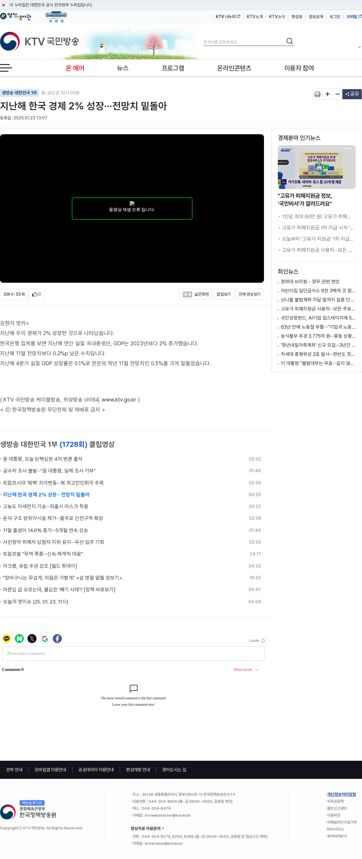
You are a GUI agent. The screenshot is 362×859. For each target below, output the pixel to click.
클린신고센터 (337, 808)
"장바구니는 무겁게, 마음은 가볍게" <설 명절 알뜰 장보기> (62, 578)
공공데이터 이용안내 (96, 770)
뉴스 (122, 68)
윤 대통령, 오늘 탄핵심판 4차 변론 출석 (43, 459)
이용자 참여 (299, 68)
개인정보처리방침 (341, 794)
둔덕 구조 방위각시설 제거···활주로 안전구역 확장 (53, 518)
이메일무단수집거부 (342, 822)
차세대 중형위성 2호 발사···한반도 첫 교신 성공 (318, 354)
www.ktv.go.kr (119, 399)
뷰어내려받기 (337, 836)
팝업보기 (224, 294)
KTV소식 (277, 16)
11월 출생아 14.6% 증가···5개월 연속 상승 (45, 530)
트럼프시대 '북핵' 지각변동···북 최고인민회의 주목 (53, 483)
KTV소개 (255, 16)
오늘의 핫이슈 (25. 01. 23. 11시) (35, 602)
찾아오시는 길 (174, 770)
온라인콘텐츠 (234, 68)
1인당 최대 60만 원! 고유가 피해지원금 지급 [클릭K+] (318, 216)
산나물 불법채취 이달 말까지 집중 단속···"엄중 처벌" (318, 300)
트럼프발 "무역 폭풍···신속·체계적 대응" (43, 554)
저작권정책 (335, 801)
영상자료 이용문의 (145, 828)
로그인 (334, 16)
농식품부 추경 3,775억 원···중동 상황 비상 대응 (318, 336)
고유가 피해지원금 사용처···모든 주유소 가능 (318, 250)
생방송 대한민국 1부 (19, 93)
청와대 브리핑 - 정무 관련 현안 (310, 282)
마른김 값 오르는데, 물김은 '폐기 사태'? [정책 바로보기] (59, 590)
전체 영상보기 (250, 294)
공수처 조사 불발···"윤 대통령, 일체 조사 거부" (49, 471)
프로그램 (173, 68)
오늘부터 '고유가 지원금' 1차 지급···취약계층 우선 (318, 239)
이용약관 (333, 815)
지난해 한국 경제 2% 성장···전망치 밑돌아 (46, 495)
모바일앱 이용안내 (50, 770)
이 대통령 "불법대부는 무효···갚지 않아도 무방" (318, 363)
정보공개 (316, 16)
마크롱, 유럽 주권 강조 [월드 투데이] (40, 566)
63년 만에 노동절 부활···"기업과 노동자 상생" (318, 327)
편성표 (296, 16)
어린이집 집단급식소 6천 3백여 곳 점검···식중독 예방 (318, 291)
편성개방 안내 (138, 770)
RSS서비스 (335, 829)
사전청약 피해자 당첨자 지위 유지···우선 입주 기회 (53, 542)
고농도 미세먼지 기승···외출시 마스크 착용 (45, 506)
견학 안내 (14, 770)
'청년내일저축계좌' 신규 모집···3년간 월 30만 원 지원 (318, 345)
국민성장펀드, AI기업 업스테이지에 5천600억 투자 (318, 318)
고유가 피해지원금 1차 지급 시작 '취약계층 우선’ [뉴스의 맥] (318, 228)
